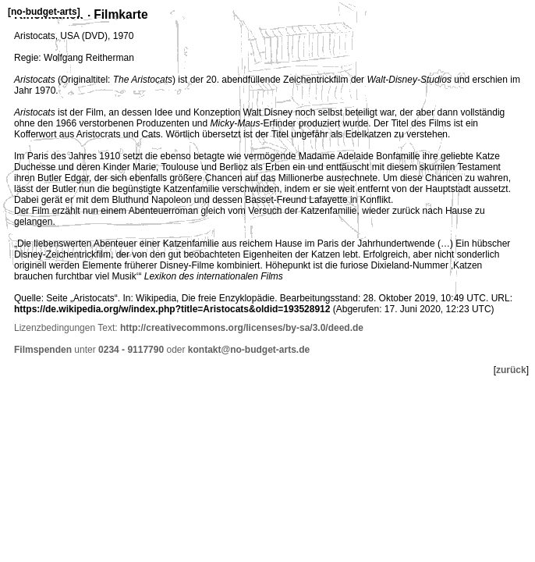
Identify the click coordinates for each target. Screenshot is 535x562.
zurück (511, 370)
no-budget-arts (44, 11)
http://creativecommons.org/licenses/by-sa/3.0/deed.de (241, 327)
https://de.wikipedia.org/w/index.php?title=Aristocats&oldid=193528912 (172, 309)
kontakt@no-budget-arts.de (249, 349)
